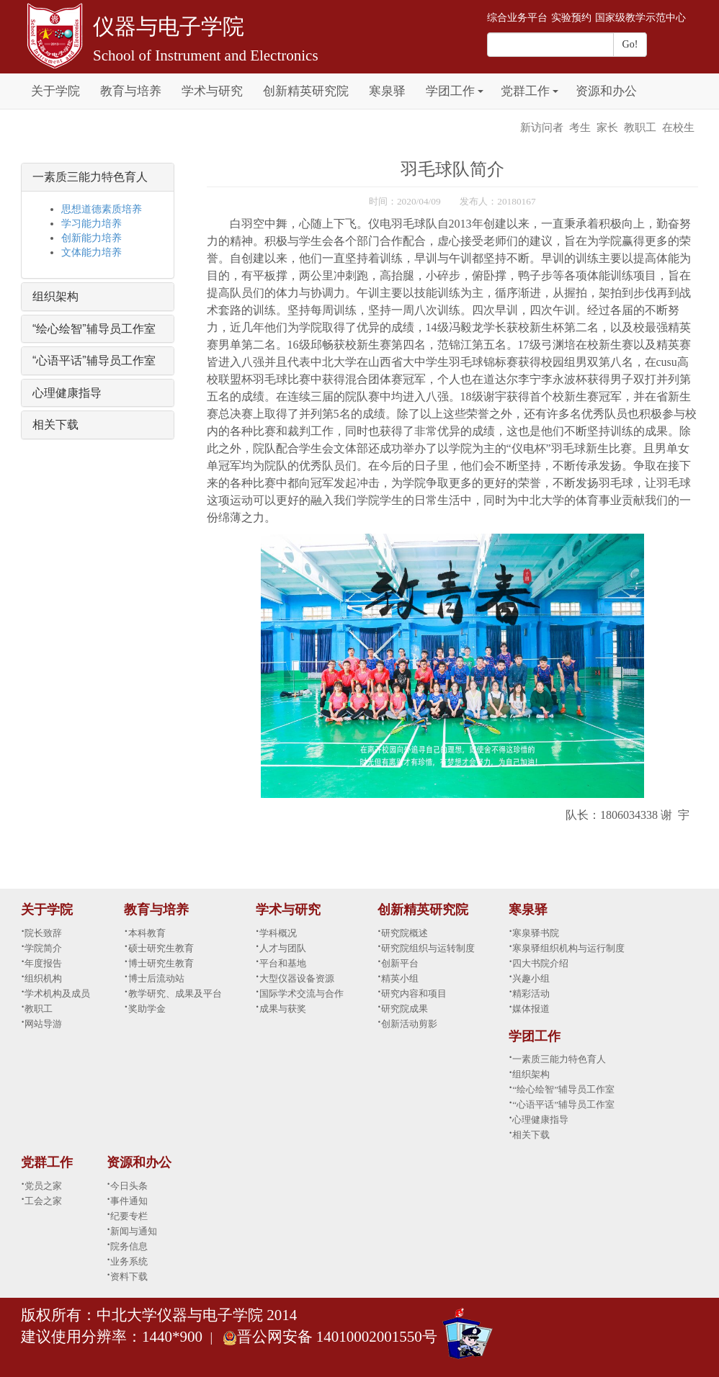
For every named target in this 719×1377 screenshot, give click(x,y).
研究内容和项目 (414, 993)
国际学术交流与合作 (301, 993)
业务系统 (129, 1261)
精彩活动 (531, 993)
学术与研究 (212, 91)
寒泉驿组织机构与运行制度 (568, 948)
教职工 (640, 127)
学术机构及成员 (57, 993)
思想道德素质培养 (101, 209)
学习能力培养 (91, 223)
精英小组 (400, 978)
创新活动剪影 (409, 1023)
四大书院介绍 (540, 963)
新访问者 (541, 127)
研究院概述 (404, 933)
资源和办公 (606, 91)
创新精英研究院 (306, 91)
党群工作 (525, 91)
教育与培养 (130, 91)
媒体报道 (531, 1008)
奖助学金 (147, 1008)
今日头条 (129, 1185)
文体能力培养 (91, 252)
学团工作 (450, 91)
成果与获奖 (282, 1008)
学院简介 (43, 948)
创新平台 (400, 963)
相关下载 (55, 424)
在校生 (678, 127)
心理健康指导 (67, 393)
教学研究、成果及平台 (175, 993)
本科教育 (147, 933)
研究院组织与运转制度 (428, 948)
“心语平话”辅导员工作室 (94, 360)
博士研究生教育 (161, 963)
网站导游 (43, 1023)
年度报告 (43, 963)
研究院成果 (404, 1008)
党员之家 (43, 1185)
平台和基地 (282, 963)
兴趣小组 (531, 978)
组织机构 (43, 978)
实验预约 (571, 17)
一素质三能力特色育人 (90, 177)
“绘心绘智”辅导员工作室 (94, 329)
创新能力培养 (91, 238)
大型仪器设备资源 (296, 978)
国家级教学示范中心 (640, 17)
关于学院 (55, 91)
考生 (580, 127)
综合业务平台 (517, 17)
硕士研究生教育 (161, 948)
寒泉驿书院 (535, 933)
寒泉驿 (387, 91)
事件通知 (129, 1201)
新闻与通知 (133, 1231)
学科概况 (278, 933)
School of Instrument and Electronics (205, 55)
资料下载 (129, 1276)
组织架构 (55, 296)
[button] (480, 83)
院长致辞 (43, 933)
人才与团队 (282, 948)
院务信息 (129, 1246)
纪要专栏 (129, 1216)
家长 (607, 127)
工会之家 (43, 1201)
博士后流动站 (156, 978)
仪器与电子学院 (168, 26)
